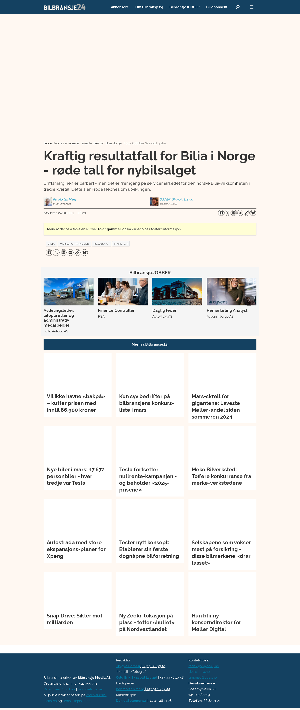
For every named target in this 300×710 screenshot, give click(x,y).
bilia (51, 243)
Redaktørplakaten (76, 701)
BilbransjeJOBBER (184, 7)
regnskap (101, 243)
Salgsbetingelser (90, 689)
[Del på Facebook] (221, 213)
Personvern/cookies (59, 689)
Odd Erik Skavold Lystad (136, 677)
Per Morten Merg (130, 689)
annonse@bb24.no (202, 677)
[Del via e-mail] (240, 213)
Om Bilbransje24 (149, 7)
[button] (248, 300)
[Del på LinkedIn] (234, 213)
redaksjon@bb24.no (203, 666)
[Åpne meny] (252, 7)
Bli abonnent (216, 7)
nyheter (121, 243)
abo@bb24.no (199, 672)
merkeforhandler (74, 243)
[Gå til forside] (65, 7)
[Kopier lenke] (247, 213)
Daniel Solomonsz (131, 701)
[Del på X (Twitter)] (227, 213)
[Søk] (238, 7)
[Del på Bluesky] (253, 213)
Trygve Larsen (128, 666)
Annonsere (120, 7)
